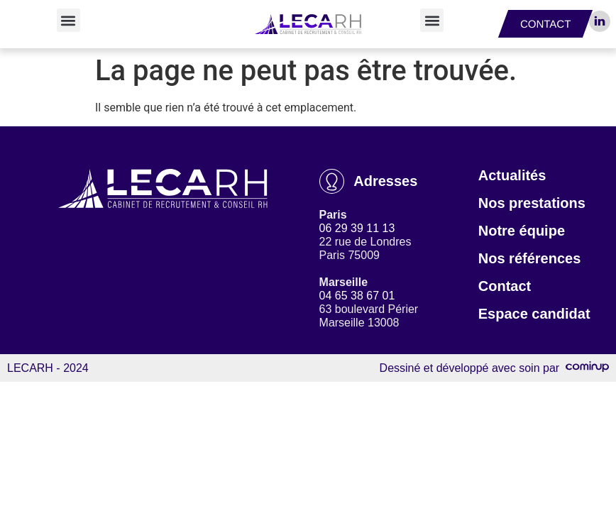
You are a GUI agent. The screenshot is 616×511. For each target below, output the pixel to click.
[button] (68, 20)
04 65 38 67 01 (357, 296)
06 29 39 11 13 (357, 228)
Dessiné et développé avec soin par (494, 368)
